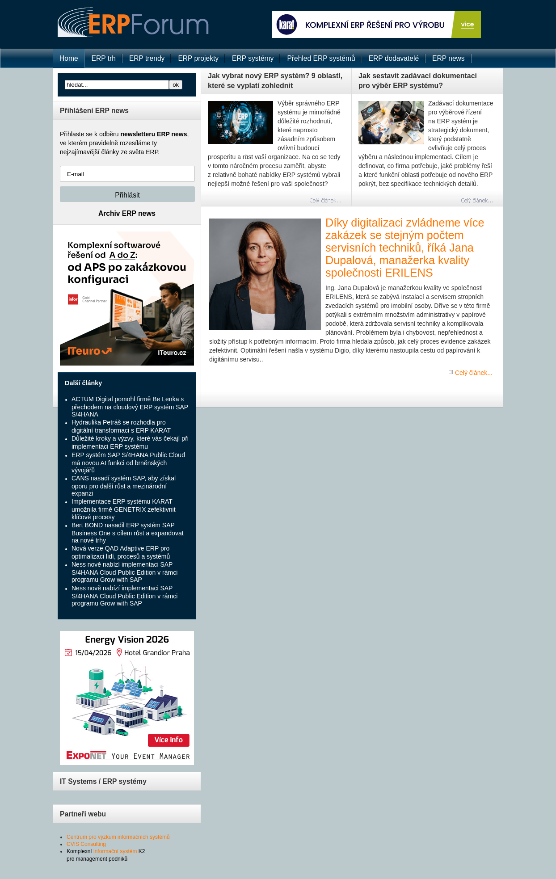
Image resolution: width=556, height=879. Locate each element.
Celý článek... (474, 372)
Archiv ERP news (127, 213)
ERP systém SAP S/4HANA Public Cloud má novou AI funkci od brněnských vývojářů (128, 462)
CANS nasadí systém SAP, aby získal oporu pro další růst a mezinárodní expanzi (124, 486)
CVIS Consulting (86, 844)
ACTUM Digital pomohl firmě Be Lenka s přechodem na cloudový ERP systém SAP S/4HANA (130, 406)
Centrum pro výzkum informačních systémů (118, 837)
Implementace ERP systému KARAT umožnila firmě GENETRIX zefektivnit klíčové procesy (124, 509)
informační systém (115, 851)
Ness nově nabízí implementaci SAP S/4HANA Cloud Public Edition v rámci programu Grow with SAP (124, 572)
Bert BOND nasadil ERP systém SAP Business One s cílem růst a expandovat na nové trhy (128, 533)
